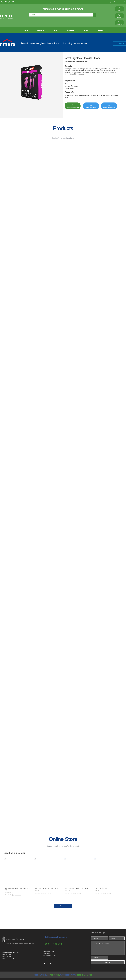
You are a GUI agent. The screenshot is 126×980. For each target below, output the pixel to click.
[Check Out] (119, 22)
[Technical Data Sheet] (73, 105)
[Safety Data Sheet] (91, 105)
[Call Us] (119, 15)
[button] (40, 30)
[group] (63, 877)
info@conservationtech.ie (55, 937)
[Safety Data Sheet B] (109, 105)
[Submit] (108, 962)
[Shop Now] (63, 906)
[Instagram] (47, 963)
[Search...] (59, 15)
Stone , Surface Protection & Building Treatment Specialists (20, 943)
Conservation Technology (15, 939)
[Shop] (119, 8)
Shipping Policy (17, 895)
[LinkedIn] (44, 963)
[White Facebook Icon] (50, 963)
